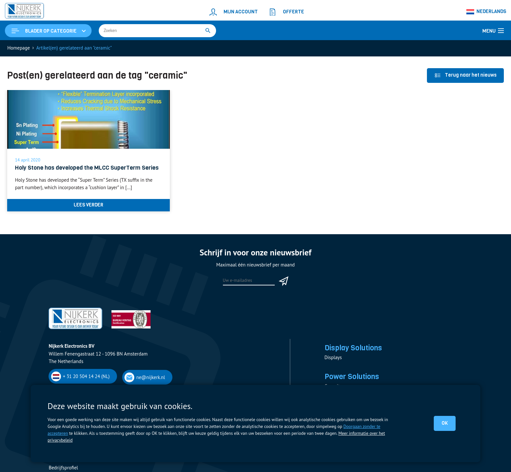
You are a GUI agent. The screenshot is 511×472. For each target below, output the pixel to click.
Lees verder (88, 205)
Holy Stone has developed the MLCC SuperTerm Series (87, 168)
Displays (333, 357)
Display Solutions (353, 348)
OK (445, 423)
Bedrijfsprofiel (63, 467)
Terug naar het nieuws (465, 75)
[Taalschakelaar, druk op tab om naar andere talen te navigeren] (486, 12)
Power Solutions (352, 376)
